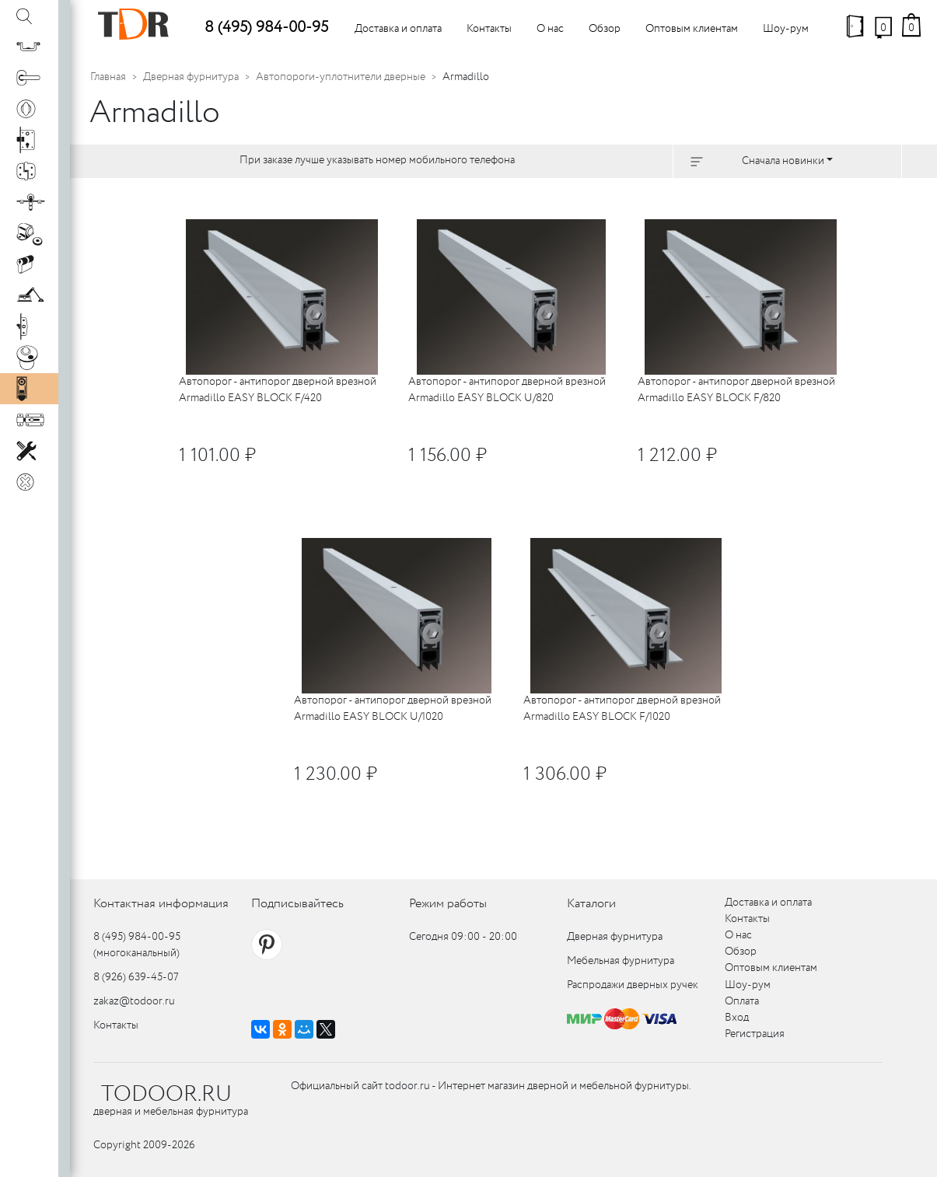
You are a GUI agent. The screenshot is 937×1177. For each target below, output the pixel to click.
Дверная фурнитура (191, 77)
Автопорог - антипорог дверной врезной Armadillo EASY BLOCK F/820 (736, 390)
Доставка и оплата (398, 29)
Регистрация (755, 1034)
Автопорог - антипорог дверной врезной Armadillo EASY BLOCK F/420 (277, 390)
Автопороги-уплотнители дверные (340, 77)
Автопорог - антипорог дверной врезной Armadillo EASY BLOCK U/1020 (392, 709)
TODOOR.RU (166, 1094)
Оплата (742, 1001)
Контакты (489, 29)
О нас (550, 29)
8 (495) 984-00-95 (266, 27)
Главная (108, 77)
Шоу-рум (786, 29)
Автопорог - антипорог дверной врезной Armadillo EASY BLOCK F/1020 (622, 709)
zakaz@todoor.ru (134, 1001)
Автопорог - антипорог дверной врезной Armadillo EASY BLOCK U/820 (507, 390)
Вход (737, 1017)
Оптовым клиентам (691, 29)
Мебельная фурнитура (620, 961)
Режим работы (448, 904)
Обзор (605, 29)
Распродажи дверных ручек (632, 985)
